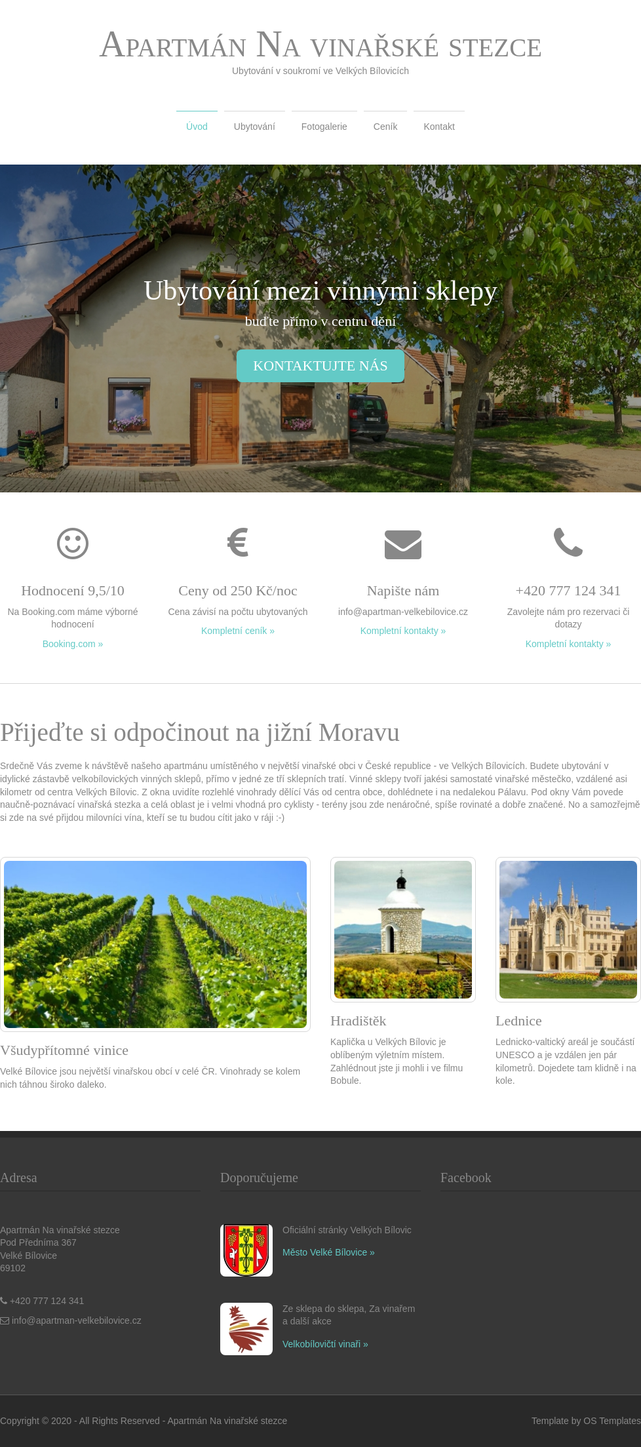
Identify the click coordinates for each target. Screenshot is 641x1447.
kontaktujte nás (320, 365)
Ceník (386, 126)
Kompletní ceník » (238, 630)
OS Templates (612, 1421)
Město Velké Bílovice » (328, 1252)
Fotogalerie (324, 126)
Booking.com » (73, 644)
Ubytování (254, 126)
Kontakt (438, 126)
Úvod (197, 126)
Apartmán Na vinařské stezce (320, 44)
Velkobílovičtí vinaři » (325, 1344)
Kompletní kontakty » (403, 630)
